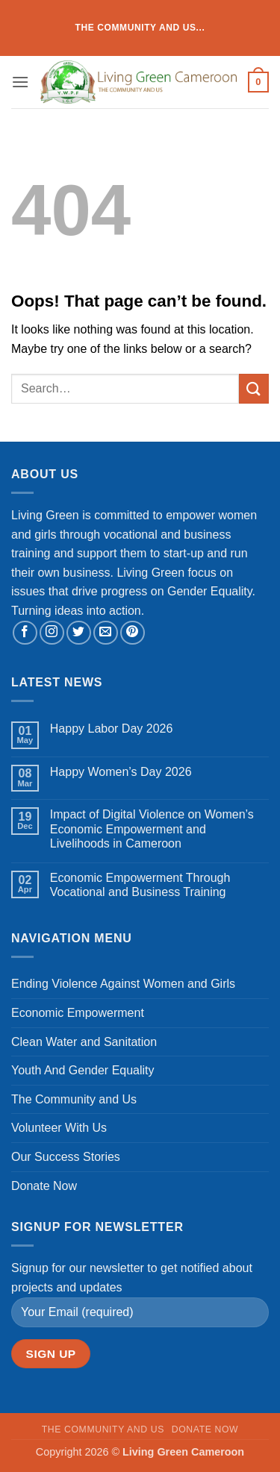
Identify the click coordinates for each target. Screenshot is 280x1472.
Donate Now (44, 1186)
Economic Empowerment (77, 1012)
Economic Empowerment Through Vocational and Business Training (140, 884)
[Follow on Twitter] (78, 633)
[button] (20, 81)
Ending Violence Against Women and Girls (123, 983)
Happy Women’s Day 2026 (121, 771)
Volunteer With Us (59, 1127)
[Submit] (254, 388)
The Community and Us (74, 1099)
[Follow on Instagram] (52, 633)
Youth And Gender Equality (83, 1070)
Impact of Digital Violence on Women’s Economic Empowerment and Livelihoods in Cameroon (152, 828)
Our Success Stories (65, 1156)
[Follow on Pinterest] (132, 633)
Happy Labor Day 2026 (111, 728)
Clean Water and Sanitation (84, 1042)
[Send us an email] (105, 633)
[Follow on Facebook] (25, 633)
